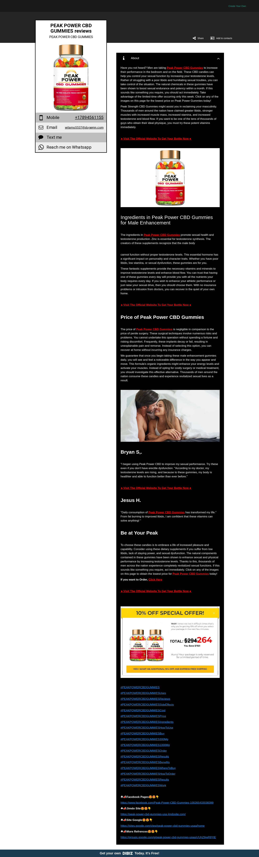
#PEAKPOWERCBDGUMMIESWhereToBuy (148, 768)
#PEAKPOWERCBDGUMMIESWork (143, 785)
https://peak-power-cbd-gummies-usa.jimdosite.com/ (153, 814)
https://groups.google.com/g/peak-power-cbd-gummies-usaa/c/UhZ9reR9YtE (168, 837)
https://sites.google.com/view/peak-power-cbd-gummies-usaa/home (162, 825)
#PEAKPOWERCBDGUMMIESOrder (144, 750)
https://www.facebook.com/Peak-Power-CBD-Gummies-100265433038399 (167, 802)
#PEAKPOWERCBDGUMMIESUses (143, 693)
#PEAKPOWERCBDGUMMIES (140, 687)
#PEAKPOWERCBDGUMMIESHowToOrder (148, 773)
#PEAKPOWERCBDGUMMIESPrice (143, 716)
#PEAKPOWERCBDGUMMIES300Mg (144, 739)
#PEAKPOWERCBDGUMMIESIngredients (147, 722)
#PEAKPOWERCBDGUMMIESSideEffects (147, 704)
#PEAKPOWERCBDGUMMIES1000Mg (145, 745)
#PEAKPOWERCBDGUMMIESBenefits (145, 762)
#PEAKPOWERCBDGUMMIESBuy (142, 733)
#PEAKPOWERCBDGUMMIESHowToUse (147, 727)
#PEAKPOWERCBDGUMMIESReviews (145, 698)
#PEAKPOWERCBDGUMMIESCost (143, 710)
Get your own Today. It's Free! (129, 853)
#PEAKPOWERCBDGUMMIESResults (145, 756)
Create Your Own (237, 6)
